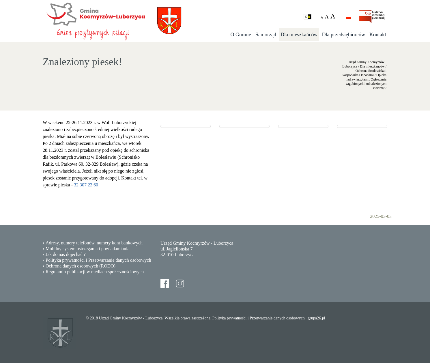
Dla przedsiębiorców (343, 35)
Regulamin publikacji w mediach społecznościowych (95, 271)
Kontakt (377, 35)
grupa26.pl (316, 318)
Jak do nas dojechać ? (66, 254)
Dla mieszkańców (299, 35)
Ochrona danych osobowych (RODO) (80, 265)
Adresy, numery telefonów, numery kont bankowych (94, 242)
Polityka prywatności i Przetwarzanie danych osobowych (98, 260)
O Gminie (241, 35)
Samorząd (265, 35)
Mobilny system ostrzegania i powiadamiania (88, 248)
